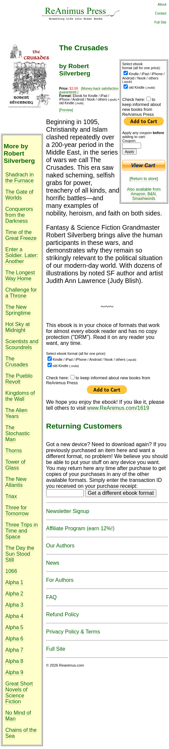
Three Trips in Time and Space (21, 530)
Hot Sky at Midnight (17, 327)
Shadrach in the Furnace (19, 177)
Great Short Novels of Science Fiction (19, 692)
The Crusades (16, 361)
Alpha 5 (14, 627)
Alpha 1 (14, 582)
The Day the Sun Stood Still (19, 554)
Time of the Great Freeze (21, 235)
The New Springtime (18, 310)
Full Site (160, 22)
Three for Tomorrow (17, 510)
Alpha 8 (14, 661)
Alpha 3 (14, 605)
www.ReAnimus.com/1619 (118, 408)
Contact (160, 13)
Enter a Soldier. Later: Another (21, 255)
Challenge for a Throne (21, 293)
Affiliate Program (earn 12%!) (80, 528)
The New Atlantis (16, 482)
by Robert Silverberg (74, 70)
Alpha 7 (14, 650)
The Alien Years (16, 413)
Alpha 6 (14, 638)
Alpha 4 (14, 616)
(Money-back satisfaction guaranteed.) (89, 90)
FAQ (51, 597)
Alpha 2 (14, 593)
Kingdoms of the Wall (20, 396)
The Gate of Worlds (19, 195)
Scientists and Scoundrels (22, 344)
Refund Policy (62, 614)
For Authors (60, 580)
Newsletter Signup (67, 511)
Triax (11, 496)
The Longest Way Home (20, 275)
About (162, 4)
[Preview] (66, 110)
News (52, 563)
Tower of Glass (15, 465)
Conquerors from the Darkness (19, 215)
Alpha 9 (14, 672)
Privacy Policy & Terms (73, 631)
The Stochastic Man (17, 433)
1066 (11, 571)
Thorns (13, 450)
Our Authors (60, 545)
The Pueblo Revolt (19, 379)
